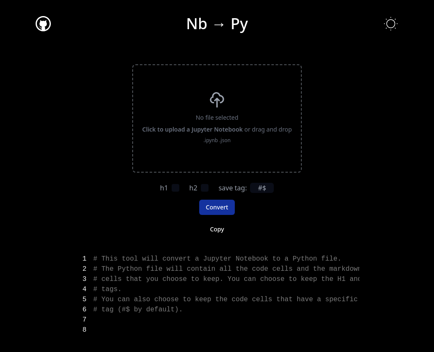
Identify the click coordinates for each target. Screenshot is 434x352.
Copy (217, 229)
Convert (217, 207)
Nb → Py (217, 23)
